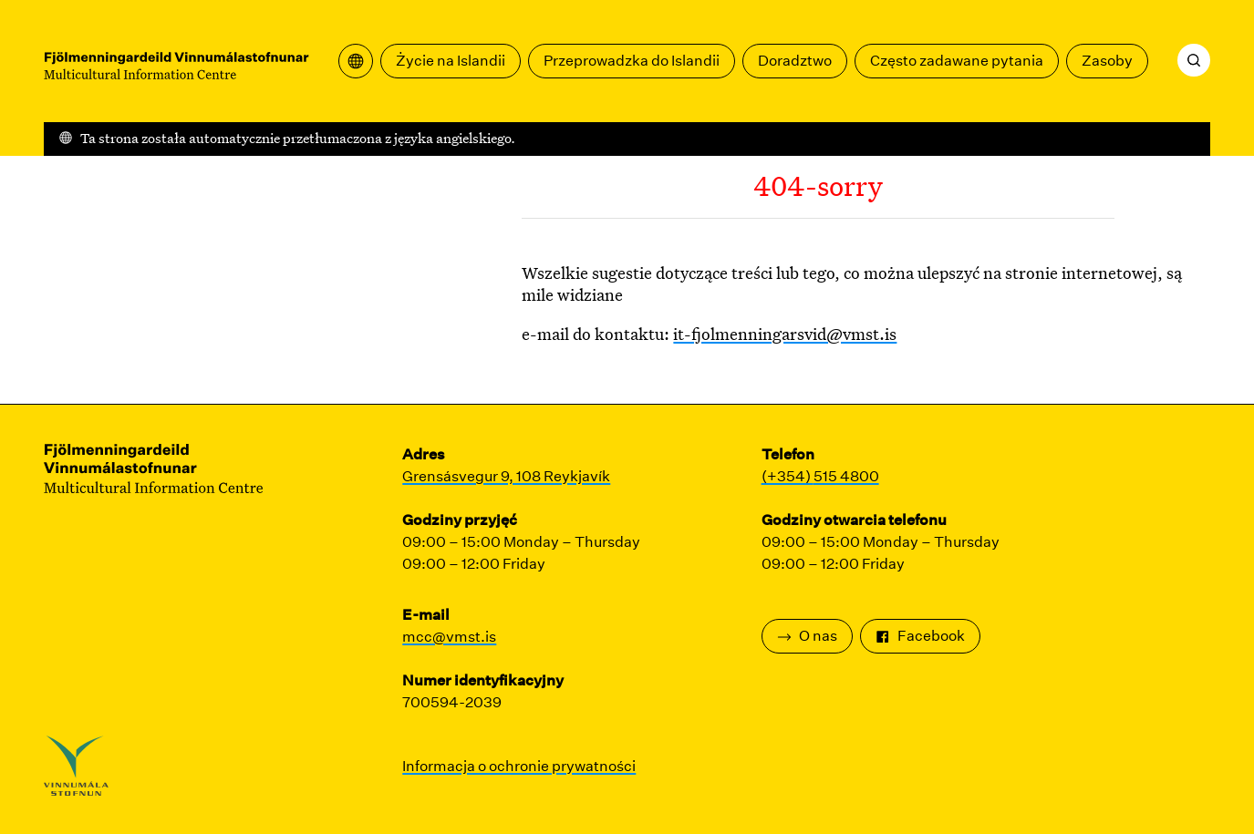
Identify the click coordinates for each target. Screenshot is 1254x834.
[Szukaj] (1193, 60)
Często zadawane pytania (956, 60)
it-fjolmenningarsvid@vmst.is (784, 334)
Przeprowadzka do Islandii (632, 60)
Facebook (920, 635)
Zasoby (1107, 60)
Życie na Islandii (450, 60)
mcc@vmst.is (449, 636)
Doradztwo (795, 60)
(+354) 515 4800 (820, 476)
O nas (807, 635)
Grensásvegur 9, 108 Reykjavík (506, 476)
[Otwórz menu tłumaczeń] (355, 61)
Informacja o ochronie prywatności (519, 766)
